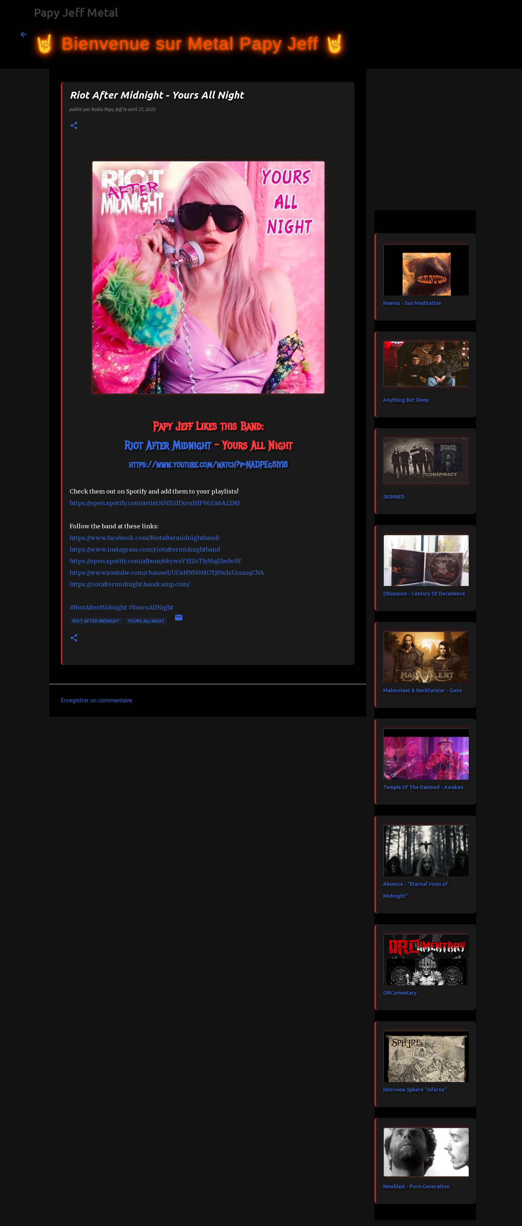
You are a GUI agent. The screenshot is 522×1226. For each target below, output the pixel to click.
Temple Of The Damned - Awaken (423, 787)
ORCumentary (400, 993)
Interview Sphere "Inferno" (415, 1090)
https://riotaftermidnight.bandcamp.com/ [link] (130, 584)
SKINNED (394, 497)
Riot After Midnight (96, 621)
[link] (167, 445)
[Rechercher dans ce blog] (465, 34)
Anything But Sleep (405, 400)
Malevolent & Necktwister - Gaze (422, 690)
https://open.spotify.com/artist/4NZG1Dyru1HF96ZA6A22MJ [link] (155, 503)
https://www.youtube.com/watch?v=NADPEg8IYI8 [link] (208, 464)
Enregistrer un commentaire (96, 700)
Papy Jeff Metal (76, 12)
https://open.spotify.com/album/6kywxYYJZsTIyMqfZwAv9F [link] (155, 561)
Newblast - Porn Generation (416, 1186)
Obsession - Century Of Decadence (424, 594)
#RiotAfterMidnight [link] (98, 607)
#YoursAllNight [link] (150, 607)
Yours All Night (146, 621)
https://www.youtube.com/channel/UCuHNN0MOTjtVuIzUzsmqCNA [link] (167, 572)
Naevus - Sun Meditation (412, 303)
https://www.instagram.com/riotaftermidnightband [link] (145, 549)
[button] (74, 126)
